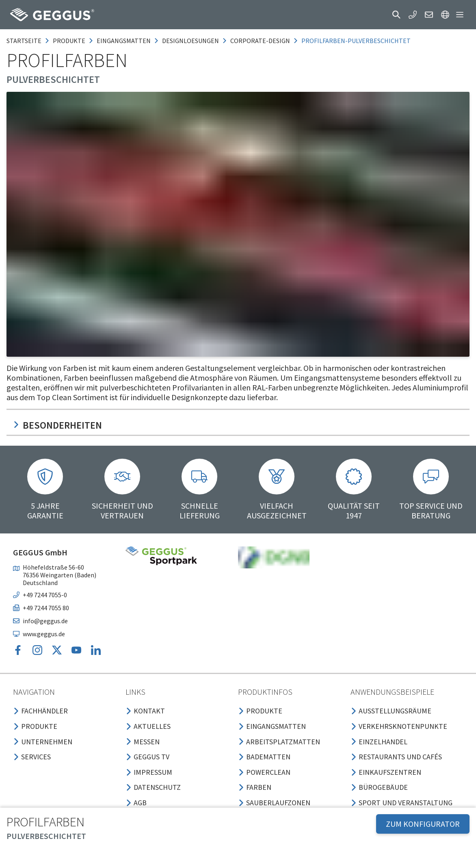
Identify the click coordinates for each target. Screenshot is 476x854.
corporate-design (260, 41)
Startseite (23, 41)
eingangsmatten (124, 41)
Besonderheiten (57, 425)
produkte (69, 41)
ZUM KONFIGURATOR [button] (423, 824)
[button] (396, 14)
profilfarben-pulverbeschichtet (356, 41)
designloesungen (190, 41)
